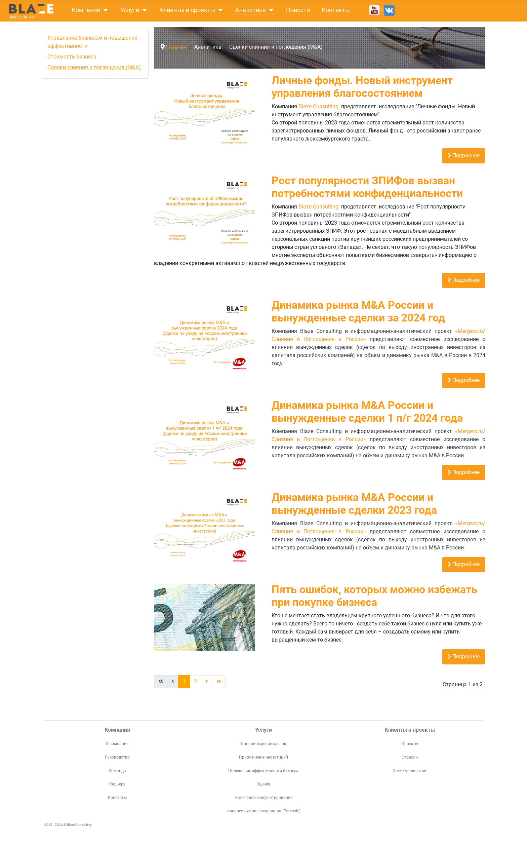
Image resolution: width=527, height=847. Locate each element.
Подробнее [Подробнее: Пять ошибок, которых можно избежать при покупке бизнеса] (464, 656)
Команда (117, 770)
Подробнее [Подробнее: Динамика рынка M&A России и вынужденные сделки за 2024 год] (464, 380)
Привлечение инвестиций (263, 757)
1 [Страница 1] (184, 681)
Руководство (117, 757)
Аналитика (250, 10)
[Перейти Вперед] (206, 681)
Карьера (117, 784)
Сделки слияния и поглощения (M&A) (94, 67)
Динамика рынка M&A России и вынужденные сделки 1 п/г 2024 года (367, 411)
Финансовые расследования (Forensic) (263, 811)
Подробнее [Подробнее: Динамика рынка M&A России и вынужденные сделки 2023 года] (464, 564)
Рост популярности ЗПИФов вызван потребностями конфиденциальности (367, 187)
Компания (86, 10)
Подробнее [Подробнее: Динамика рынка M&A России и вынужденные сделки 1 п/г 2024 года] (464, 472)
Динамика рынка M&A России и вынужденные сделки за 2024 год (358, 311)
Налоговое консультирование (263, 797)
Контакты (336, 10)
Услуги (129, 10)
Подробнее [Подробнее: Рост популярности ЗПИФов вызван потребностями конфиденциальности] (464, 280)
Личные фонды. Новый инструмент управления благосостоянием (362, 87)
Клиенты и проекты (187, 10)
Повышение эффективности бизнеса (263, 770)
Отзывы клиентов (410, 770)
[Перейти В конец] (219, 681)
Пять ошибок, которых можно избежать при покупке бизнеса (374, 596)
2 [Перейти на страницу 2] (195, 681)
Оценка (263, 784)
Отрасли (410, 757)
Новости (298, 10)
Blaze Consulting (318, 106)
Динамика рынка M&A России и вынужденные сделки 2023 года (354, 503)
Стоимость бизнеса (71, 56)
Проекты (409, 743)
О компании (117, 743)
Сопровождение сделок (263, 743)
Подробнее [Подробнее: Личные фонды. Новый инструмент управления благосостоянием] (464, 155)
